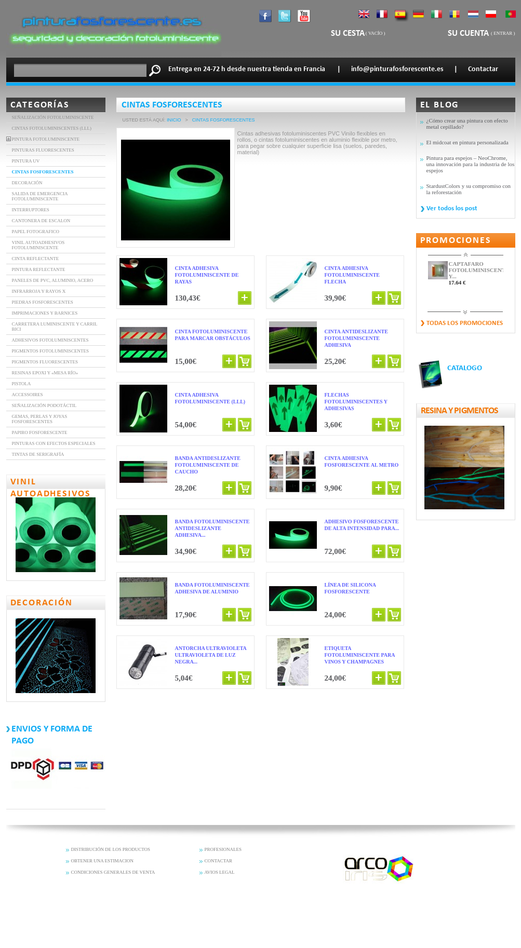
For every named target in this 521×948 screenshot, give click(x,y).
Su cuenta (469, 33)
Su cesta (348, 33)
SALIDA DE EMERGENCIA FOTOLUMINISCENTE (40, 196)
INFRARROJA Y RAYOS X (39, 291)
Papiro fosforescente (40, 432)
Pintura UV (26, 161)
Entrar (502, 33)
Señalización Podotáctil (44, 405)
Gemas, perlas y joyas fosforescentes (40, 419)
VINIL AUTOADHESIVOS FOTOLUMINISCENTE (38, 245)
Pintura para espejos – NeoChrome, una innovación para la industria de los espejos (470, 164)
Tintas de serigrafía (38, 454)
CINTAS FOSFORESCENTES (43, 171)
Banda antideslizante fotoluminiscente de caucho (208, 465)
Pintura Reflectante (38, 269)
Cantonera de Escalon (41, 220)
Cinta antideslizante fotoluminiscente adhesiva (356, 338)
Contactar (483, 69)
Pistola (21, 383)
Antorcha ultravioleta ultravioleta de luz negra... (211, 655)
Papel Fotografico (35, 231)
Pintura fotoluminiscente (46, 139)
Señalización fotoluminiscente (53, 117)
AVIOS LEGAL (220, 872)
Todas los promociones (464, 323)
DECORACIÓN (27, 182)
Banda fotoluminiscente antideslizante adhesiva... (212, 528)
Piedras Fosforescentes (42, 302)
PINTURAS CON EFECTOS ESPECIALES (54, 443)
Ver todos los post (451, 208)
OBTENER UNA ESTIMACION (102, 860)
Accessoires (27, 394)
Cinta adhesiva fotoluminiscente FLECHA (352, 275)
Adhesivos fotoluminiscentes (50, 340)
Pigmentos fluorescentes (45, 361)
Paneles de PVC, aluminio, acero (52, 280)
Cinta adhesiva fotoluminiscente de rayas (207, 275)
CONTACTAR (219, 860)
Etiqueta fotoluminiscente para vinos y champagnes (360, 655)
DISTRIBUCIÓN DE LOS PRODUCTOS (111, 849)
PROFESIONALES (223, 849)
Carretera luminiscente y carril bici (55, 326)
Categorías (40, 105)
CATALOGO (464, 368)
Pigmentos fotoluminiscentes (50, 351)
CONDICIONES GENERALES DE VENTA (113, 872)
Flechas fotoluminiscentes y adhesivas (356, 401)
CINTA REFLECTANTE (35, 258)
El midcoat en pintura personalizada (467, 142)
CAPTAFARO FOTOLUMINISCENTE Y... (476, 270)
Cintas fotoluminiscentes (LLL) (52, 128)
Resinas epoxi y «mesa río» (45, 372)
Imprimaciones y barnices (45, 313)
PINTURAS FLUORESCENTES (43, 150)
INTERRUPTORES (30, 209)
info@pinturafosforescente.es (397, 69)
